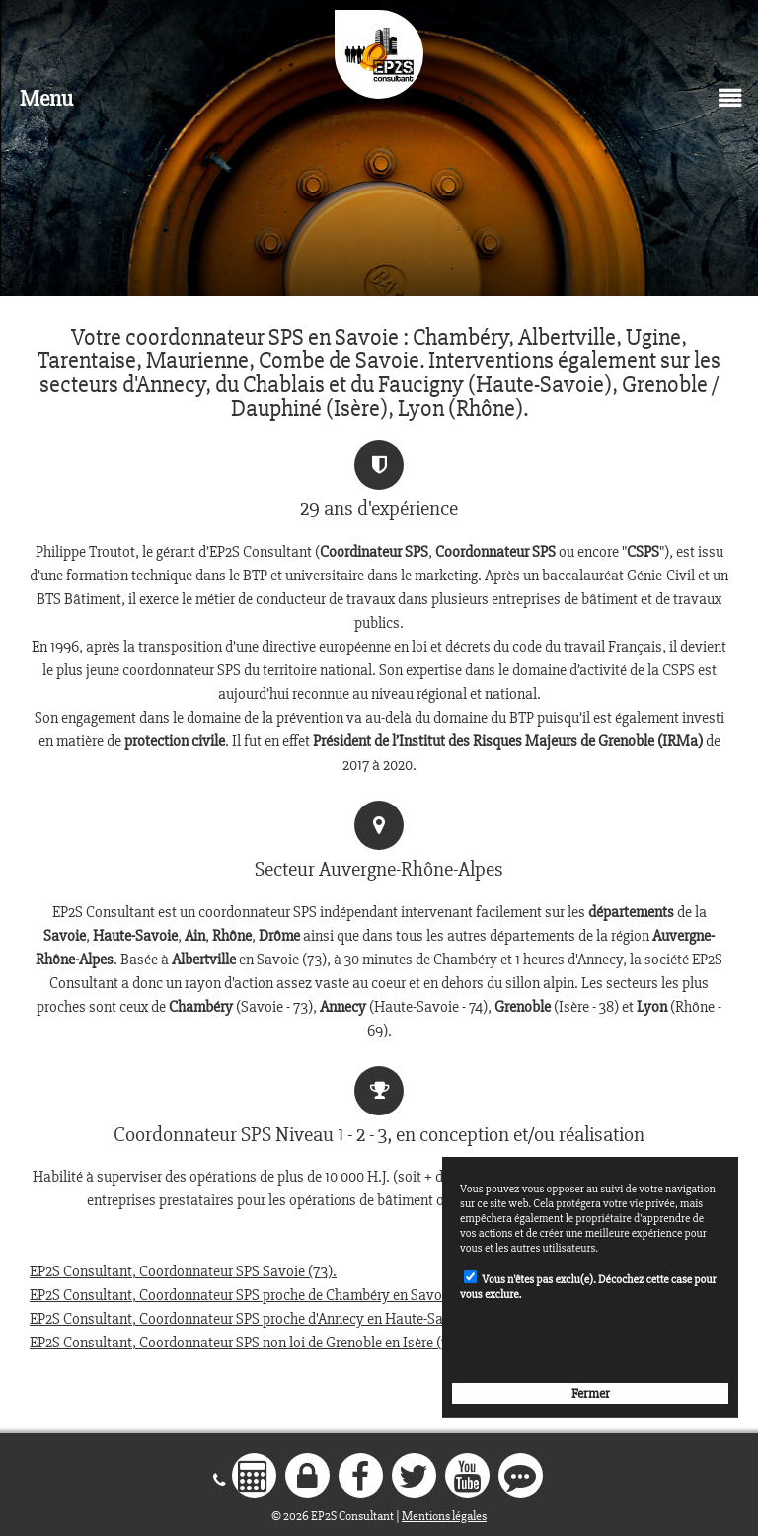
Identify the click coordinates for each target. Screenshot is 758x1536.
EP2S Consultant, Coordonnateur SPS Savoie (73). (183, 1271)
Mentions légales (444, 1516)
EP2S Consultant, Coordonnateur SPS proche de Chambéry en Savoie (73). (257, 1295)
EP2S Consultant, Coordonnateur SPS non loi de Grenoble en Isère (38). (247, 1342)
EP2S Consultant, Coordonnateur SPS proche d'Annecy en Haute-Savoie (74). (265, 1319)
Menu (46, 98)
